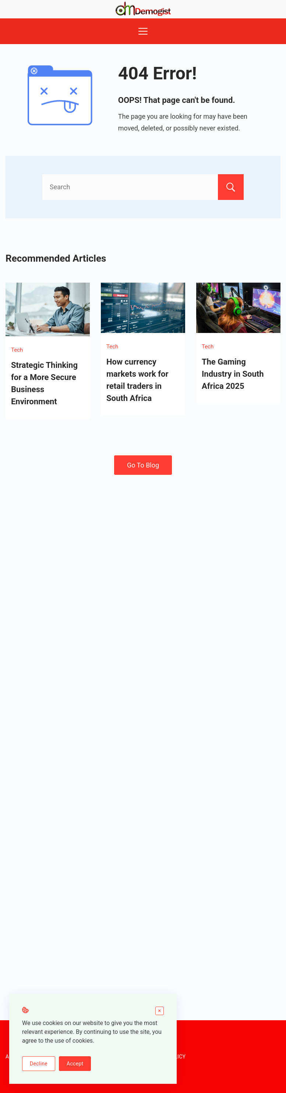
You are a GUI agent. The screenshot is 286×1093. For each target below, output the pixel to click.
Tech (17, 350)
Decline (38, 1064)
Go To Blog (143, 465)
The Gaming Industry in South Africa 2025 (233, 374)
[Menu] (143, 31)
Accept (75, 1064)
